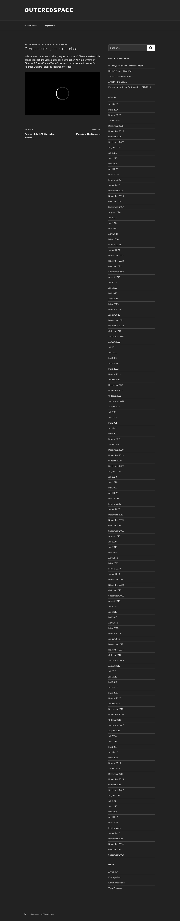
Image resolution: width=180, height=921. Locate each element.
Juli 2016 (112, 736)
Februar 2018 (114, 633)
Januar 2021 (114, 444)
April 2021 (113, 428)
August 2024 (114, 212)
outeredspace (49, 10)
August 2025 (114, 147)
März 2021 (113, 433)
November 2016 (116, 714)
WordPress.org (115, 888)
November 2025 (116, 131)
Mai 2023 (112, 293)
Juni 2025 (112, 158)
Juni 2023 (112, 288)
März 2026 (113, 109)
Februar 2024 (114, 244)
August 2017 (114, 666)
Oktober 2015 (114, 784)
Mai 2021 (112, 423)
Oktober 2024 (114, 201)
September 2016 (116, 725)
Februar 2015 (114, 828)
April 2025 (113, 169)
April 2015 (113, 817)
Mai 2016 (112, 747)
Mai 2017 (112, 682)
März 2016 (113, 757)
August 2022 (114, 342)
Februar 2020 (114, 504)
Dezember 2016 (115, 709)
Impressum (50, 25)
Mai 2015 (112, 811)
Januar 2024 (114, 250)
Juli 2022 (112, 347)
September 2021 (116, 401)
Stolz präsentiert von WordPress (39, 914)
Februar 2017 (114, 698)
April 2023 (113, 298)
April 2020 (113, 493)
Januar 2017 (114, 703)
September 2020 (116, 466)
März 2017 (113, 693)
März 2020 (113, 498)
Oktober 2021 (114, 396)
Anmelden (113, 872)
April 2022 (113, 363)
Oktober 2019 (114, 525)
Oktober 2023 (114, 266)
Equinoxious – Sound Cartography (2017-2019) (129, 87)
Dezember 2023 (116, 255)
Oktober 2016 (114, 720)
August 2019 (114, 536)
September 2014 (116, 855)
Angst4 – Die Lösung (117, 82)
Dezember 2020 (116, 450)
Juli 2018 (112, 606)
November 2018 (116, 585)
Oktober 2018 (114, 590)
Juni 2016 (112, 741)
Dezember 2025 (116, 126)
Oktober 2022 (114, 331)
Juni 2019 (112, 547)
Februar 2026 (114, 115)
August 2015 (114, 795)
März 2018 (113, 628)
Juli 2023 (112, 282)
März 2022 (113, 369)
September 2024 (116, 207)
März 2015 (113, 822)
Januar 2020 (114, 509)
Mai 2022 (112, 358)
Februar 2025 (114, 180)
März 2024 (113, 239)
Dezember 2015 (115, 774)
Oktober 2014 (114, 849)
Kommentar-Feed (116, 882)
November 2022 (116, 325)
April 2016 (113, 752)
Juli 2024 (112, 217)
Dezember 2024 (116, 190)
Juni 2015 (112, 806)
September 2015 (116, 790)
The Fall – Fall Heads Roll (119, 76)
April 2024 (113, 234)
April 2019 (113, 558)
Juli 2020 (112, 477)
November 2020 (116, 455)
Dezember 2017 (115, 644)
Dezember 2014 (115, 838)
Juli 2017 (112, 671)
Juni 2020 (113, 482)
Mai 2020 (112, 487)
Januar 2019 (114, 574)
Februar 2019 (114, 568)
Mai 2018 (112, 617)
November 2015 (116, 779)
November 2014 (116, 844)
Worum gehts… (31, 25)
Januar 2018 (114, 639)
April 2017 (113, 687)
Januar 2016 (114, 768)
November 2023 (116, 261)
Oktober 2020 (115, 460)
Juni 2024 (112, 223)
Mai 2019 (112, 552)
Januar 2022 (114, 379)
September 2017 (116, 660)
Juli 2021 (112, 412)
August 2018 (114, 601)
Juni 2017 (112, 676)
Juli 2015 (112, 801)
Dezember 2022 (115, 320)
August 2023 (114, 277)
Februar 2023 (114, 309)
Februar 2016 (114, 763)
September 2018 (116, 595)
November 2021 (116, 390)
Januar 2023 (114, 315)
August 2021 (114, 406)
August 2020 (114, 471)
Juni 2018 (112, 612)
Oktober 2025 (114, 136)
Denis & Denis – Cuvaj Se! (120, 71)
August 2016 (114, 730)
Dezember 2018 (115, 579)
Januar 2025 (114, 185)
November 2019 (116, 520)
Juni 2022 (112, 352)
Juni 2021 (112, 417)
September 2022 (116, 336)
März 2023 (113, 304)
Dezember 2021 (115, 385)
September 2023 (116, 271)
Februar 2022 (114, 374)
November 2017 (116, 649)
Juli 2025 (112, 153)
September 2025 (116, 142)
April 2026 (113, 104)
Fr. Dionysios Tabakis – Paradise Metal (125, 65)
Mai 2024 (112, 228)
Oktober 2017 (114, 655)
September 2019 (116, 531)
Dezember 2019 (115, 514)
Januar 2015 (114, 833)
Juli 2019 (112, 541)
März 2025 (113, 174)
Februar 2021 (114, 439)
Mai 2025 (112, 163)
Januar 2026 (114, 120)
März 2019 (113, 563)
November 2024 (116, 196)
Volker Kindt (59, 45)
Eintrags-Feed (114, 877)
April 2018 (113, 622)
